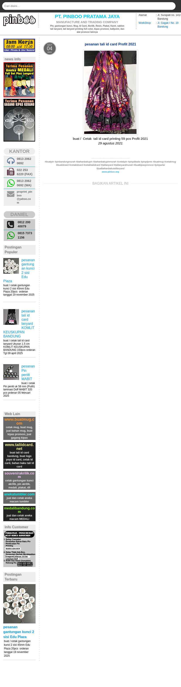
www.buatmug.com (19, 421)
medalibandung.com (19, 510)
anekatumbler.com (19, 494)
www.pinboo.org (110, 171)
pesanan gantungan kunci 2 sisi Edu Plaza (18, 632)
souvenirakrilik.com (19, 475)
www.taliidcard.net (19, 447)
